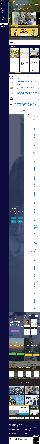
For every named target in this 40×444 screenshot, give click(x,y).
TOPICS (12, 70)
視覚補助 (22, 1)
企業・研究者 (27, 3)
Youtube (37, 374)
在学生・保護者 (21, 3)
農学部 (25, 328)
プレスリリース (33, 70)
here (15, 441)
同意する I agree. (36, 438)
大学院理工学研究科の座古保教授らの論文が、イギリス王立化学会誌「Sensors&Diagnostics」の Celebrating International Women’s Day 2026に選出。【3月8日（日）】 (26, 104)
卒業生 (24, 3)
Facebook (20, 374)
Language (26, 1)
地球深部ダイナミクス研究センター (34, 328)
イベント (22, 70)
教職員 (33, 3)
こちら (30, 439)
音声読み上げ (18, 1)
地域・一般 (30, 3)
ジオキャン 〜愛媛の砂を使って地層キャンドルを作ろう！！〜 (26, 87)
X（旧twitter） (28, 374)
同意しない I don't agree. (36, 442)
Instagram (11, 374)
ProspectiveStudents (14, 3)
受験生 (17, 3)
